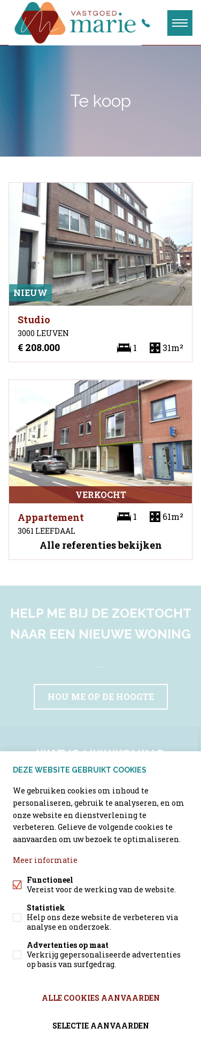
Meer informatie (45, 860)
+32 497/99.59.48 (146, 23)
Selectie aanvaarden (100, 1026)
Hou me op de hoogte (101, 696)
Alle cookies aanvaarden (101, 998)
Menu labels (179, 23)
